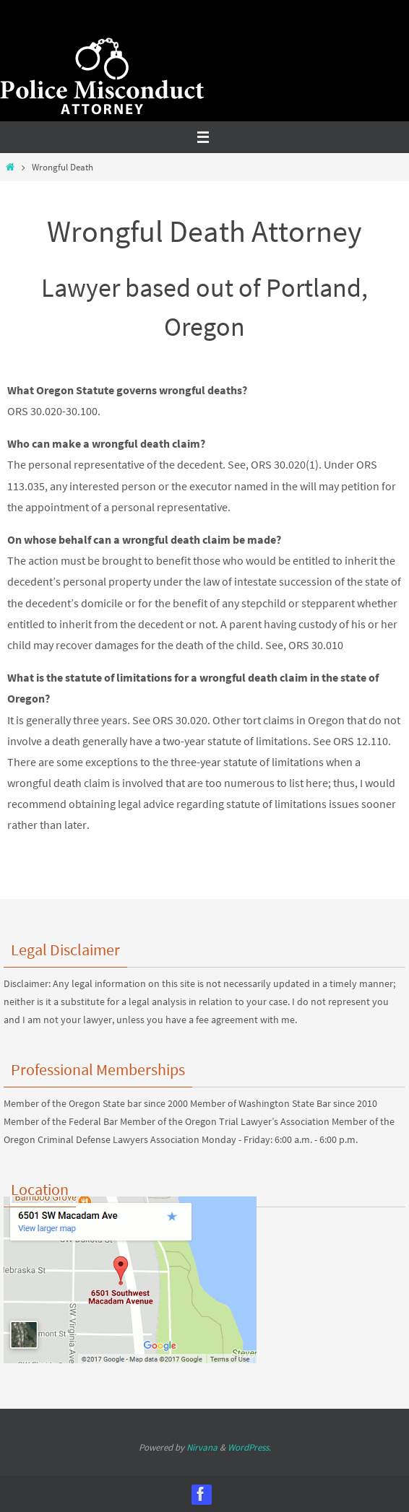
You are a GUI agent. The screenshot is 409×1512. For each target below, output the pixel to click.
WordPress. (249, 1447)
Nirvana (202, 1447)
